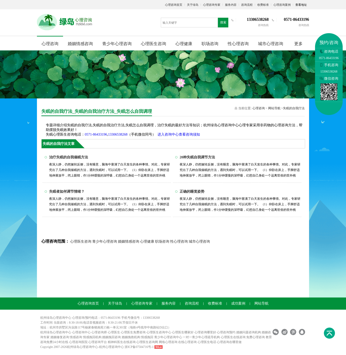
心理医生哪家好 (183, 332)
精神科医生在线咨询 (122, 342)
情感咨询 (76, 337)
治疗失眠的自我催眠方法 (68, 157)
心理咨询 (50, 43)
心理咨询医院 (78, 342)
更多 (298, 43)
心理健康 (183, 43)
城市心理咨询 (270, 43)
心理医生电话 (207, 342)
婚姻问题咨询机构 (248, 332)
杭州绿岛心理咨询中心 (55, 332)
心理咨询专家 (211, 4)
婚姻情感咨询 (80, 43)
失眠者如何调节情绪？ (67, 191)
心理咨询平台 (97, 342)
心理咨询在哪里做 (229, 342)
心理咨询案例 (282, 4)
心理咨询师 (99, 332)
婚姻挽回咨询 (111, 337)
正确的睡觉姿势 (192, 191)
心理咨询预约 (226, 332)
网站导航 (274, 108)
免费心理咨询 (255, 337)
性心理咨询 (238, 43)
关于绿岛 (192, 4)
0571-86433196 (96, 134)
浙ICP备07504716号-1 (139, 347)
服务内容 (230, 4)
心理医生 (114, 332)
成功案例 (238, 303)
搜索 (223, 22)
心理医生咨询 (153, 43)
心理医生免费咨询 (133, 332)
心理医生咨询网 (147, 342)
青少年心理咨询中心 (168, 337)
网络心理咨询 (168, 342)
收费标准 (263, 4)
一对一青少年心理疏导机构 (201, 337)
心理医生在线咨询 (233, 337)
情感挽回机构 (92, 337)
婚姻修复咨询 (59, 337)
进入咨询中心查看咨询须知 (179, 134)
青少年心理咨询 (117, 43)
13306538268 (117, 134)
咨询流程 (247, 4)
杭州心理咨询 (108, 347)
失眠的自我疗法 (294, 108)
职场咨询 (210, 43)
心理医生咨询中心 (158, 332)
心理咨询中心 (81, 332)
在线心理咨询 (187, 342)
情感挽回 (147, 337)
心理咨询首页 (173, 4)
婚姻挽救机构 (131, 337)
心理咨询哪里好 (205, 332)
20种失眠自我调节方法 (197, 157)
